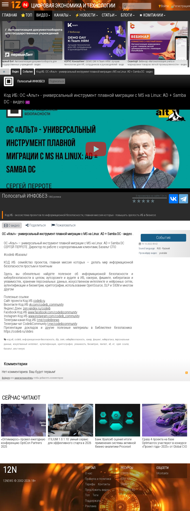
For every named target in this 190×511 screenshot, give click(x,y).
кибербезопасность (75, 339)
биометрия (93, 344)
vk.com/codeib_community (46, 304)
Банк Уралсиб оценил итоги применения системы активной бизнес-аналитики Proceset (115, 442)
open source (122, 344)
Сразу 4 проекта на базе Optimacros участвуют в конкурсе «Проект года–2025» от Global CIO (164, 442)
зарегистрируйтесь (23, 378)
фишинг (97, 339)
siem (62, 339)
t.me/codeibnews (48, 320)
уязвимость (80, 344)
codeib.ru (39, 301)
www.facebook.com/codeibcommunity (52, 312)
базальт (8, 348)
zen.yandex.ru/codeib (36, 308)
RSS (186, 373)
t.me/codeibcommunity (62, 324)
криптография (65, 344)
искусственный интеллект (25, 344)
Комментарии (15, 364)
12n (10, 470)
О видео (12, 225)
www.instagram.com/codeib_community (54, 316)
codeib (18, 339)
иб (110, 344)
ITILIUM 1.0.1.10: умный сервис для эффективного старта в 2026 (69, 441)
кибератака (108, 339)
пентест (103, 344)
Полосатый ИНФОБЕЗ (31, 81)
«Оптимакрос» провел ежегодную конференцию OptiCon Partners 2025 (23, 442)
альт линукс (19, 348)
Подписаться (57, 81)
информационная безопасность (38, 339)
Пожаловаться (63, 225)
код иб (10, 339)
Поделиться (36, 225)
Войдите (6, 378)
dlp (57, 339)
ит (113, 344)
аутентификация (48, 344)
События (163, 237)
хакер (89, 339)
